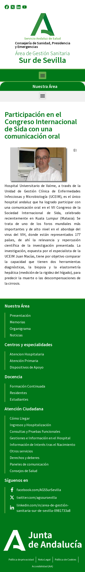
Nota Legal (44, 559)
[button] (42, 75)
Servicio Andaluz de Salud (42, 38)
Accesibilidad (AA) (42, 566)
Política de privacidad (21, 559)
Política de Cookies (65, 559)
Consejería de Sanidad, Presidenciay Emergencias (42, 45)
